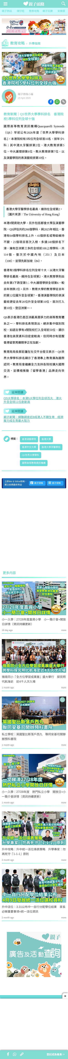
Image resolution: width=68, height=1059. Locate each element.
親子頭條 (36, 483)
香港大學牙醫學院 (51, 447)
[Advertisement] (34, 529)
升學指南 (34, 43)
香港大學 (46, 439)
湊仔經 (20, 11)
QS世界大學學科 (30, 455)
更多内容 (9, 573)
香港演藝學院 (29, 439)
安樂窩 (61, 11)
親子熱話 (7, 11)
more (63, 630)
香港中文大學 (29, 447)
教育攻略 (34, 11)
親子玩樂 (48, 11)
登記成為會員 (56, 1054)
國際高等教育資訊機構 (34, 463)
